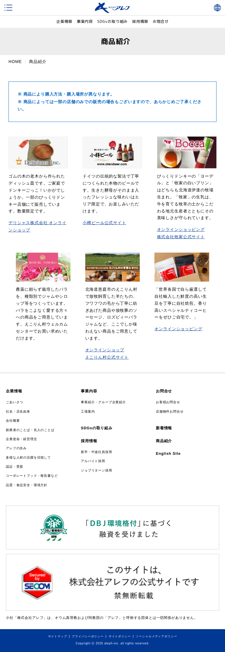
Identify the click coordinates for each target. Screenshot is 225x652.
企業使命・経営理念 (21, 439)
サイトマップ (57, 636)
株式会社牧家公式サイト (181, 236)
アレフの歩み (16, 448)
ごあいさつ (14, 402)
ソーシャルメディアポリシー (156, 636)
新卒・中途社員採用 (96, 452)
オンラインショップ (105, 350)
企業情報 (64, 21)
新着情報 (164, 428)
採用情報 (140, 21)
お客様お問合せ (168, 402)
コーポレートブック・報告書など (32, 475)
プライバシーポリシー (87, 636)
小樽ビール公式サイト (104, 222)
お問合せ (161, 21)
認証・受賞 (14, 466)
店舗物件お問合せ (170, 411)
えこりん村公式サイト (107, 357)
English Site (168, 453)
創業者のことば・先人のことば (30, 430)
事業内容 (85, 21)
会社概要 (13, 420)
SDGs (112, 21)
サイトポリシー (120, 636)
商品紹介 (164, 441)
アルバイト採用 (93, 461)
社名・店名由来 (18, 411)
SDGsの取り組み (96, 428)
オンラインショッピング (181, 229)
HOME (15, 61)
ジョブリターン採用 (96, 470)
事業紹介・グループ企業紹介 (103, 402)
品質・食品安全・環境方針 (26, 485)
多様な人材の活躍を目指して (28, 457)
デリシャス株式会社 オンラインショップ (37, 226)
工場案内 (88, 411)
